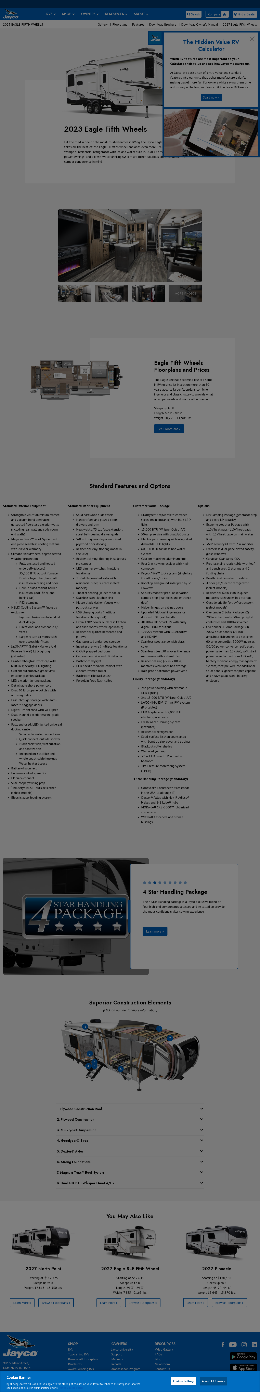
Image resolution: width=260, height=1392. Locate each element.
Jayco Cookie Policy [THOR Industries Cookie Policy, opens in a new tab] (71, 1388)
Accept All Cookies (213, 1381)
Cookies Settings (183, 1381)
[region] (130, 1381)
